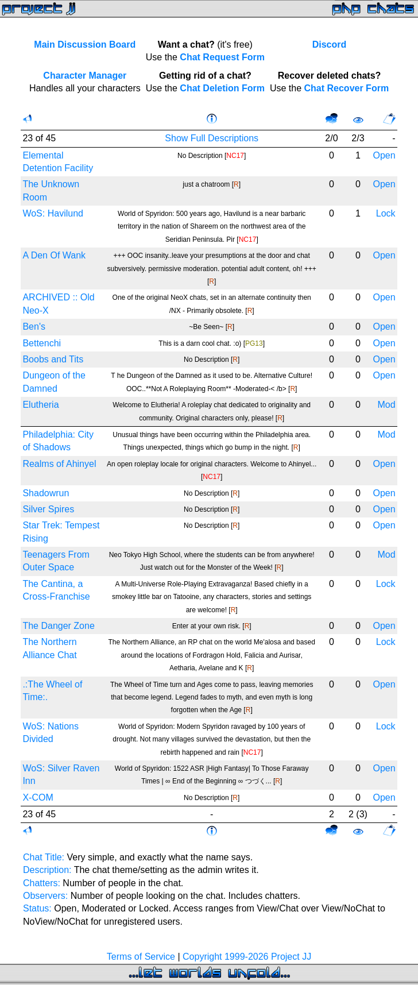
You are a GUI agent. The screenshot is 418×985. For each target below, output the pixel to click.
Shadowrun (45, 493)
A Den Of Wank (54, 255)
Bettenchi (41, 343)
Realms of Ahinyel (59, 464)
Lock (386, 213)
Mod (386, 405)
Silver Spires (48, 509)
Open (384, 155)
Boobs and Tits (52, 359)
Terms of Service (141, 956)
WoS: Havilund (52, 213)
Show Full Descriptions (211, 138)
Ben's (33, 326)
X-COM (37, 797)
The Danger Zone (58, 626)
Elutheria (40, 405)
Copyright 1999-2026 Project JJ (247, 956)
